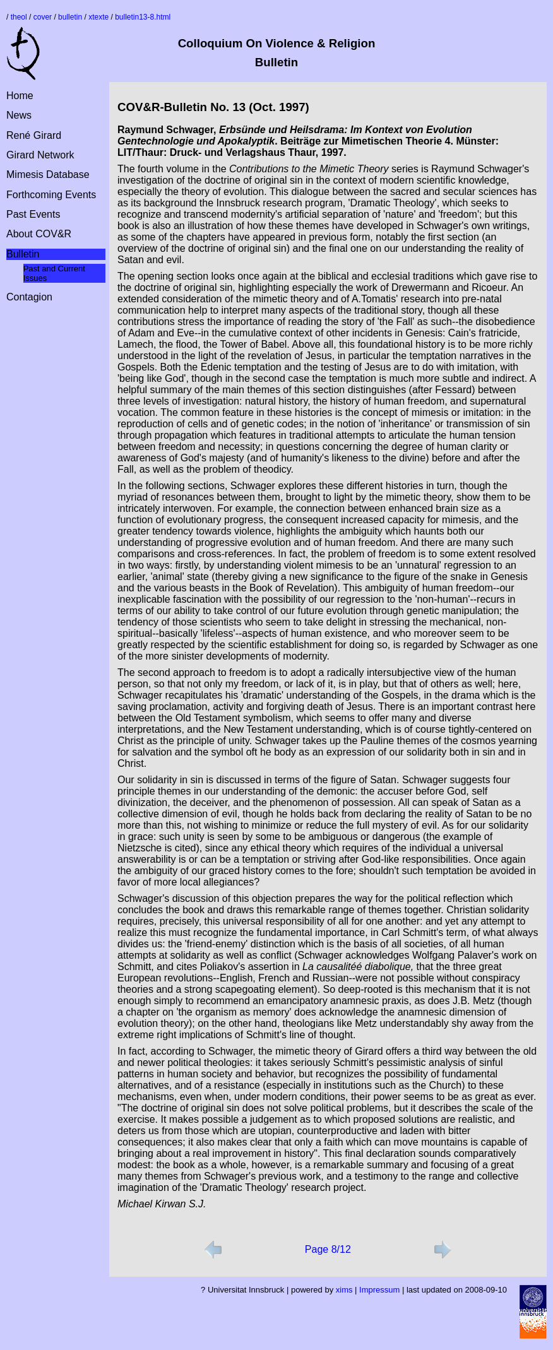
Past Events (33, 214)
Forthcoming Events (51, 194)
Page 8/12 (328, 1249)
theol (19, 17)
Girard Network (40, 155)
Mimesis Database (48, 174)
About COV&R (38, 233)
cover (42, 17)
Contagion (29, 297)
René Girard (33, 135)
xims (344, 1289)
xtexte (98, 17)
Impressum (379, 1289)
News (19, 115)
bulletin (70, 17)
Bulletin (22, 254)
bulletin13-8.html (142, 17)
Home (19, 95)
